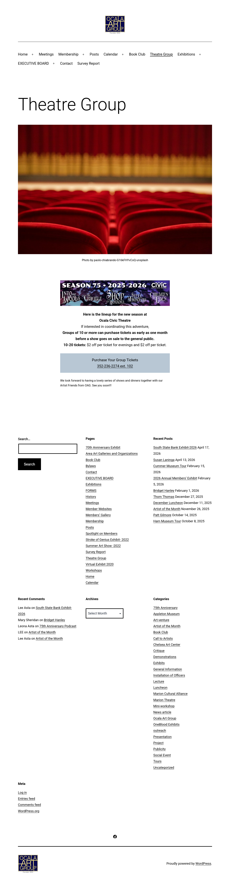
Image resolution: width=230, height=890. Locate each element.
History (91, 497)
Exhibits (159, 663)
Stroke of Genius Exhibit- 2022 (107, 540)
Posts (94, 54)
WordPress (203, 863)
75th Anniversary (165, 608)
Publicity (159, 749)
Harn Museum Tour (167, 521)
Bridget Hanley (163, 490)
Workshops (94, 570)
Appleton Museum (166, 614)
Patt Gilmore (162, 515)
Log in (22, 792)
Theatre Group (161, 54)
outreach (159, 730)
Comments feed (29, 805)
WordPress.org (28, 811)
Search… (24, 439)
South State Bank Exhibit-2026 (175, 447)
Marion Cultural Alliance (170, 694)
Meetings (46, 54)
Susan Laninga (163, 460)
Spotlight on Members (102, 533)
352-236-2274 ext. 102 (115, 366)
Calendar (111, 54)
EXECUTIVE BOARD (33, 63)
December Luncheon (168, 503)
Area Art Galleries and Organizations (112, 453)
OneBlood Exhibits (166, 724)
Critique (158, 651)
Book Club (137, 54)
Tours (157, 761)
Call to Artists (163, 638)
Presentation (162, 737)
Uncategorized (163, 767)
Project (158, 743)
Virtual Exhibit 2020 (100, 564)
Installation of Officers (169, 675)
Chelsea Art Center (166, 644)
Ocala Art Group (164, 718)
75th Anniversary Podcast (58, 626)
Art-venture (161, 620)
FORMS (91, 490)
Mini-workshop (163, 706)
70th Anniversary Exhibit (103, 447)
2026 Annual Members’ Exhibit (175, 478)
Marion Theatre (164, 700)
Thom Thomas (163, 497)
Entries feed (26, 798)
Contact (66, 63)
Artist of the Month (166, 509)
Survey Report (88, 63)
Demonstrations (164, 657)
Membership (68, 54)
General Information (167, 669)
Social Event (162, 755)
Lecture (158, 681)
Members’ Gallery (98, 515)
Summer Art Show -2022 (103, 546)
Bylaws (91, 466)
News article (162, 712)
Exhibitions (186, 54)
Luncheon (160, 687)
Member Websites (99, 509)
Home (23, 54)
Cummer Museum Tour (169, 466)
